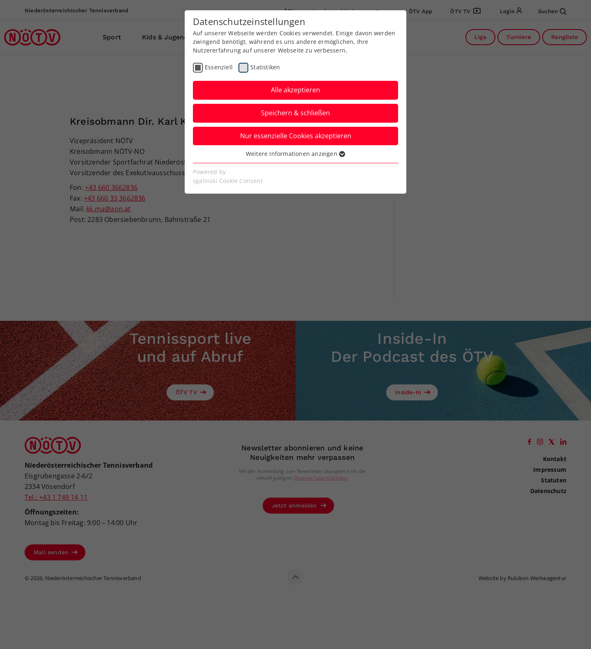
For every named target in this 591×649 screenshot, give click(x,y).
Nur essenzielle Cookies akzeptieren (295, 135)
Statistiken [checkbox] (265, 67)
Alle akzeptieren (295, 89)
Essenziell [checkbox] (219, 67)
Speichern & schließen (295, 112)
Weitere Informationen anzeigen (295, 154)
